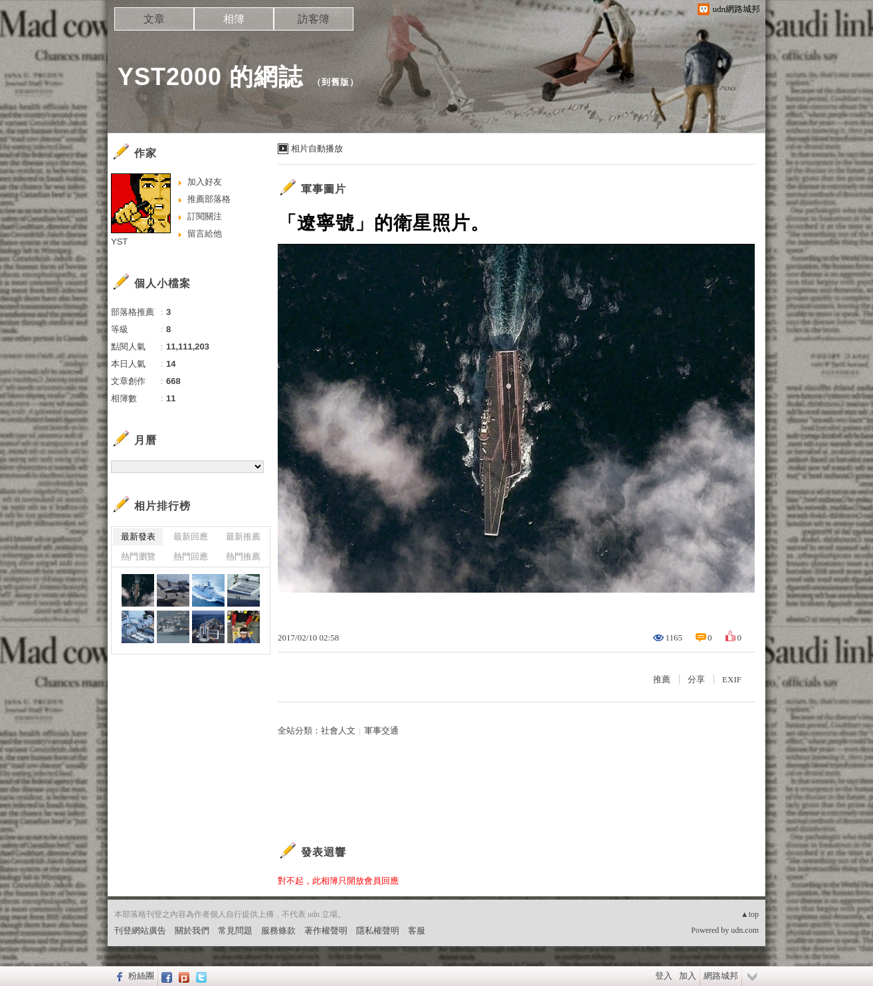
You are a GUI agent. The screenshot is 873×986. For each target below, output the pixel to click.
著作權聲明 (325, 931)
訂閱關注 (204, 216)
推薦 (661, 679)
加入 (687, 976)
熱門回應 (190, 556)
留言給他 (204, 234)
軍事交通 (381, 731)
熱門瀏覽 (138, 556)
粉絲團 (141, 976)
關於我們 (192, 931)
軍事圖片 (323, 189)
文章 (154, 19)
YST (119, 241)
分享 (696, 679)
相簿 (233, 19)
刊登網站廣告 (140, 931)
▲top (750, 914)
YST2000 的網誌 (210, 76)
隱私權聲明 (377, 931)
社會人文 (338, 731)
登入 (663, 976)
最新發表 (138, 537)
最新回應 (190, 537)
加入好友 (204, 182)
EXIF (731, 679)
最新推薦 (243, 537)
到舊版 (335, 82)
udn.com (745, 930)
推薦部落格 (209, 199)
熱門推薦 (243, 556)
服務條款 (278, 931)
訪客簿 (314, 19)
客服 (416, 931)
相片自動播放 (317, 148)
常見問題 (235, 931)
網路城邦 (721, 976)
